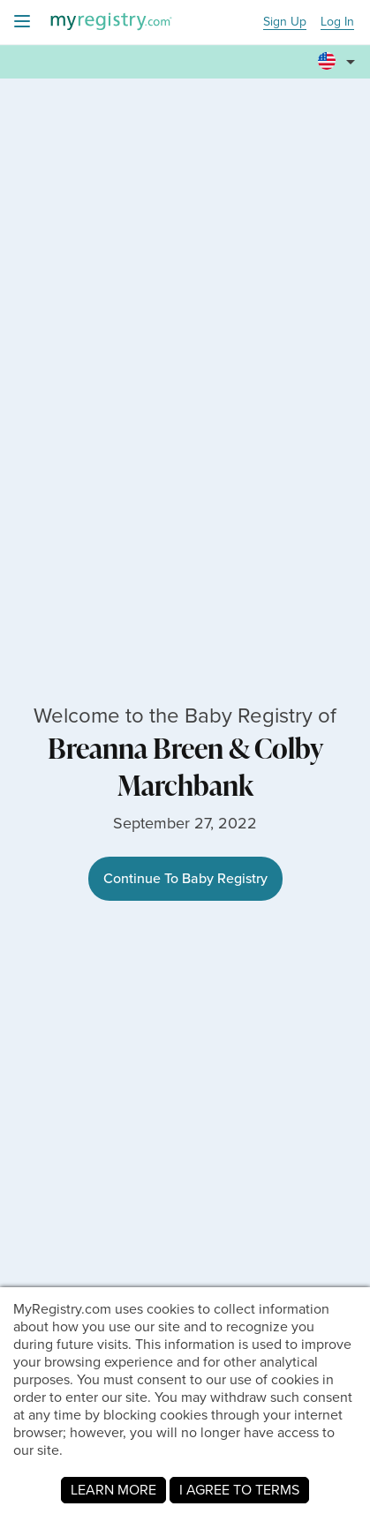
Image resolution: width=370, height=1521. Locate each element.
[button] (339, 62)
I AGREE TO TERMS (239, 1490)
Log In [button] (337, 22)
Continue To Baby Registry (185, 878)
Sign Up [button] (284, 22)
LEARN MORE (113, 1490)
